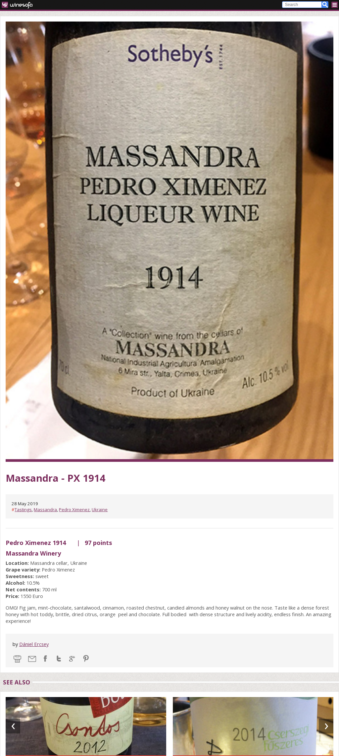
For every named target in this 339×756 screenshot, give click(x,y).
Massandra (45, 510)
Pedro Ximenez (74, 510)
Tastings (23, 510)
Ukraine (100, 510)
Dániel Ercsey (34, 644)
